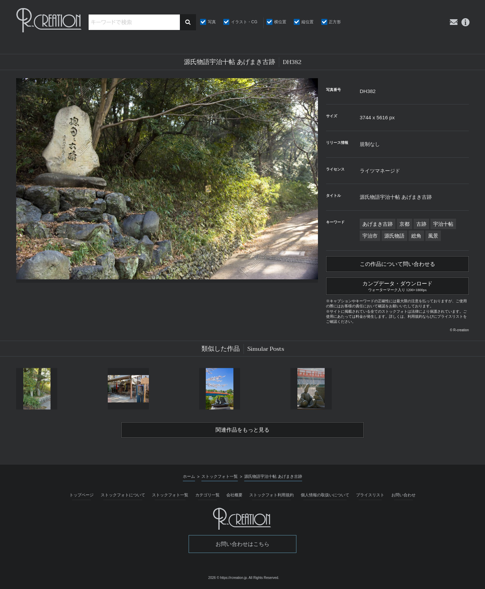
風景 (433, 236)
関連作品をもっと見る (242, 430)
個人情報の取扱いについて (325, 495)
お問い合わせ (403, 495)
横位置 (280, 22)
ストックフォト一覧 (170, 495)
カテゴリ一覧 (207, 495)
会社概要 (234, 495)
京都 (404, 224)
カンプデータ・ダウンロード (397, 285)
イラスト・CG (244, 22)
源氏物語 (394, 236)
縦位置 (307, 22)
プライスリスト (370, 495)
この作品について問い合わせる (397, 264)
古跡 (421, 224)
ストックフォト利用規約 (271, 495)
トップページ (81, 495)
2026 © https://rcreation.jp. (228, 578)
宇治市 (370, 236)
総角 (416, 236)
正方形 (335, 22)
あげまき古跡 (377, 224)
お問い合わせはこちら (242, 544)
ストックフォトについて (123, 495)
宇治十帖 (443, 224)
